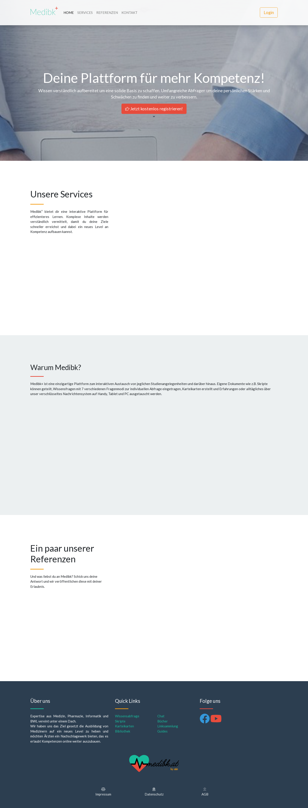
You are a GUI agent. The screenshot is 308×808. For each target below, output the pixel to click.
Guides (162, 731)
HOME (69, 12)
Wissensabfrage (127, 716)
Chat (160, 716)
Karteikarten (124, 726)
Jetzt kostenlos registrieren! (154, 108)
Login (269, 12)
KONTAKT (129, 12)
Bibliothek (122, 731)
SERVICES (85, 12)
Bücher (162, 721)
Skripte (120, 721)
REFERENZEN (107, 12)
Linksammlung (167, 726)
